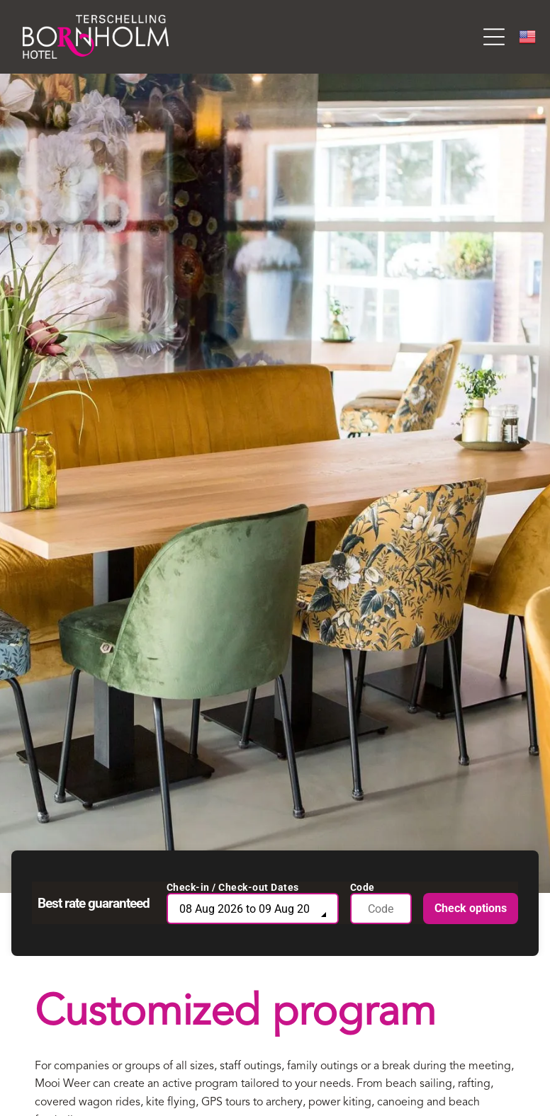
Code (362, 887)
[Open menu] (494, 36)
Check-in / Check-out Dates (233, 887)
